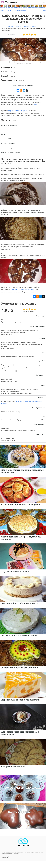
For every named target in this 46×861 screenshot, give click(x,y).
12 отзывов (11, 34)
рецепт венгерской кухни (17, 111)
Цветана (30, 85)
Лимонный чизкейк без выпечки (19, 667)
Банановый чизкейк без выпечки (19, 603)
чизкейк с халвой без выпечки (22, 289)
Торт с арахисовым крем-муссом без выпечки (21, 538)
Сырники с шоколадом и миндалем (20, 504)
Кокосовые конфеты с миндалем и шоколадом (20, 733)
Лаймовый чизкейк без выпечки (19, 635)
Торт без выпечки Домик (15, 571)
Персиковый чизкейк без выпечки (20, 699)
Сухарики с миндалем (13, 766)
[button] (44, 2)
